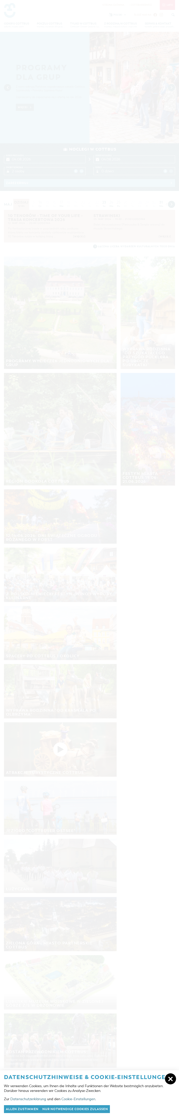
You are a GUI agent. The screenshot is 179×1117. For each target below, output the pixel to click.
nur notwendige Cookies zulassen (75, 1109)
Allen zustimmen (22, 1109)
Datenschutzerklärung (28, 1099)
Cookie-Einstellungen (78, 1099)
